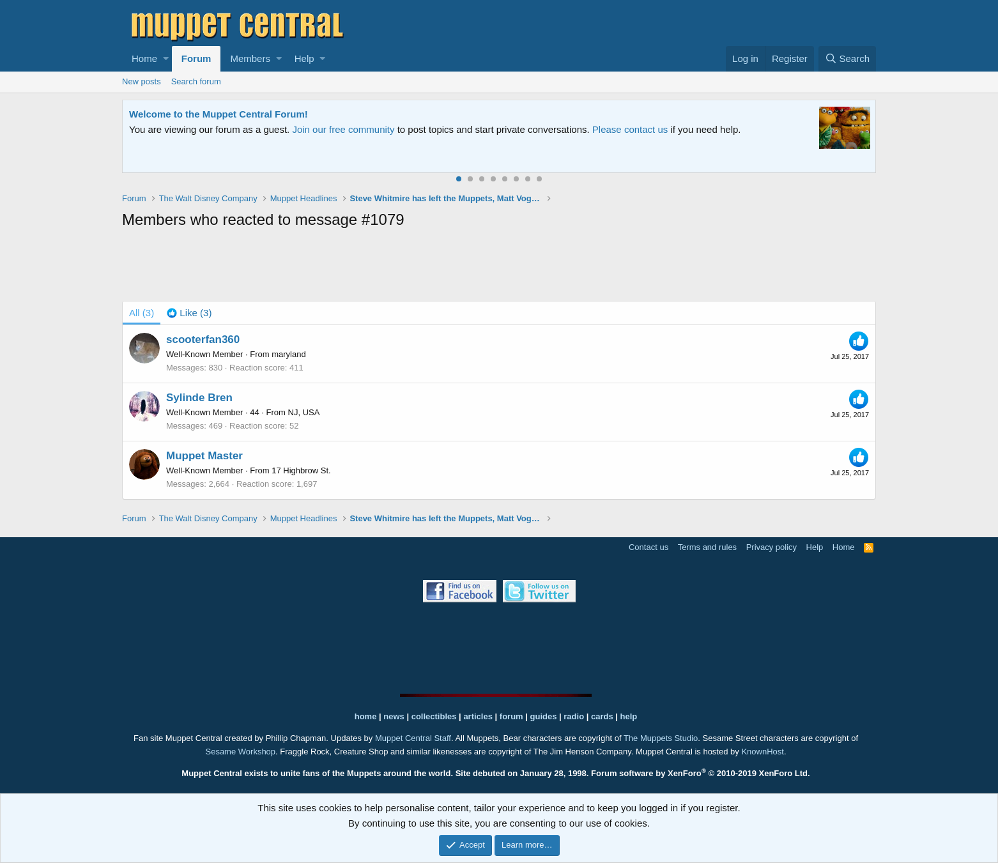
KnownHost (762, 751)
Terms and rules (707, 547)
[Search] (847, 59)
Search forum (196, 81)
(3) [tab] (141, 312)
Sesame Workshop (240, 751)
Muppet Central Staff (413, 738)
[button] (166, 59)
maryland (288, 354)
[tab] (189, 313)
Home (144, 58)
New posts (141, 81)
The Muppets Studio (661, 738)
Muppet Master (204, 456)
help (629, 716)
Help (304, 58)
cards (602, 716)
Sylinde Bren (199, 398)
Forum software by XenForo (700, 773)
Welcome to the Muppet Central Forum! (218, 114)
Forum (196, 58)
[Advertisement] (499, 267)
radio (574, 716)
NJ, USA (304, 412)
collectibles (434, 716)
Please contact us (630, 129)
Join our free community (343, 129)
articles (479, 716)
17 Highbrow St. (301, 470)
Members (250, 58)
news (393, 716)
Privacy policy (771, 547)
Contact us (648, 547)
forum (511, 716)
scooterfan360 (203, 339)
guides (543, 716)
